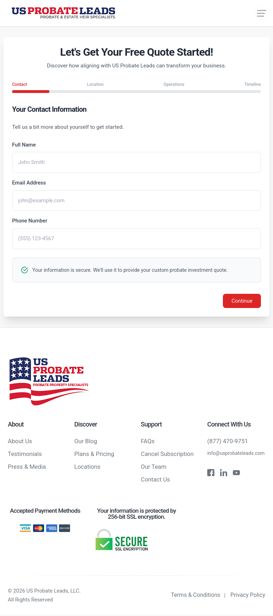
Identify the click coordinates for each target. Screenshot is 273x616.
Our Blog (85, 442)
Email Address (29, 183)
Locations (87, 467)
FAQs (148, 442)
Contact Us (155, 480)
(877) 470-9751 (227, 442)
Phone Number (30, 221)
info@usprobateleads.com (236, 454)
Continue (241, 301)
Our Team (153, 467)
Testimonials (25, 454)
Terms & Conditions (195, 596)
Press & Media (27, 467)
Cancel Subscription (167, 454)
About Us (20, 442)
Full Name (24, 145)
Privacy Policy (248, 596)
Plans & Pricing (94, 454)
